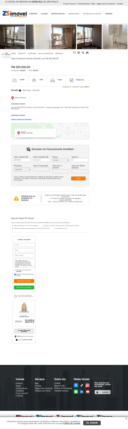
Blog (93, 4)
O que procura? (22, 393)
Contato (120, 4)
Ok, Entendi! (92, 423)
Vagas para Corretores (105, 4)
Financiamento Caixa (61, 228)
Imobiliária (20, 391)
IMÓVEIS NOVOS (58, 14)
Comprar (19, 383)
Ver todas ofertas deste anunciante (24, 331)
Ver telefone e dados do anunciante (32, 321)
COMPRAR (33, 14)
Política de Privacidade (63, 388)
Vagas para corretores (44, 388)
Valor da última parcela (78, 167)
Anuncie (38, 386)
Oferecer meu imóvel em (22, 270)
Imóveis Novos (21, 388)
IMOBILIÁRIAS (73, 14)
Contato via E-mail (24, 281)
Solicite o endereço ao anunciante (21, 119)
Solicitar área (80, 80)
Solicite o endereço (20, 97)
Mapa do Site (59, 386)
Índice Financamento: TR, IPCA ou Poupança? (26, 225)
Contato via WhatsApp (24, 287)
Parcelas (18, 166)
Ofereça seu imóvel (42, 391)
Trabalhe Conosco (61, 391)
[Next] (125, 37)
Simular (78, 178)
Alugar (18, 386)
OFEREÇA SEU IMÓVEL (92, 14)
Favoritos (19, 396)
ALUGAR (44, 14)
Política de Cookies (71, 424)
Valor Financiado (40, 166)
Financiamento (84, 4)
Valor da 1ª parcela (57, 167)
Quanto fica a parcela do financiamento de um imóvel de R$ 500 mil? (32, 228)
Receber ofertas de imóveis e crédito (24, 275)
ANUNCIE (108, 14)
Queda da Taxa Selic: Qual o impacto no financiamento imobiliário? (62, 225)
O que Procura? (69, 4)
